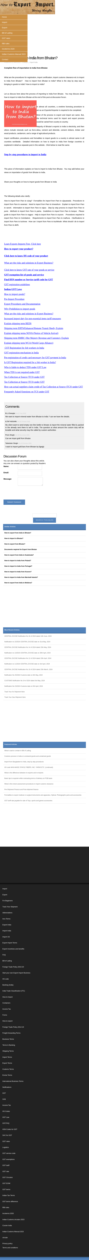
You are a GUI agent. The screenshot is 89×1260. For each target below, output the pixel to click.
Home (4, 17)
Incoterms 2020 (8, 49)
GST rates (6, 38)
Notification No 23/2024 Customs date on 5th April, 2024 (23, 686)
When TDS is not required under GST (22, 372)
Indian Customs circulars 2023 (13, 1219)
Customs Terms (8, 1069)
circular (5, 1237)
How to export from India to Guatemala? (19, 555)
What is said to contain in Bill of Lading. (17, 751)
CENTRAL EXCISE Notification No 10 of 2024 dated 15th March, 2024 (28, 669)
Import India (34, 62)
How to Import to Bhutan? (13, 538)
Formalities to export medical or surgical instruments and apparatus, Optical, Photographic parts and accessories (42, 795)
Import (4, 22)
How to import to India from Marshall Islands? (21, 577)
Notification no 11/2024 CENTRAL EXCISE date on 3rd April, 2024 (27, 664)
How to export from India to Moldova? (18, 583)
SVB (4, 1099)
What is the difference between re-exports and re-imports (23, 773)
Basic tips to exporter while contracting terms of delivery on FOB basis (28, 778)
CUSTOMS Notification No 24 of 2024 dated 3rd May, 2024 (24, 681)
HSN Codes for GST (9, 1129)
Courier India (7, 1225)
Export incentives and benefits (13, 949)
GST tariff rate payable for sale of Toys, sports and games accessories (28, 801)
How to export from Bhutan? (14, 544)
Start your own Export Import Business (16, 973)
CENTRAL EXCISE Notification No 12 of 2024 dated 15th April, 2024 (27, 658)
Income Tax (6, 1009)
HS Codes (6, 1111)
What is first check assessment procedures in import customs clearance (28, 784)
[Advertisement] (44, 35)
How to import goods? (14, 294)
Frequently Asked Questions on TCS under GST (26, 391)
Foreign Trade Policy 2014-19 (13, 1027)
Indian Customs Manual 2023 (14, 54)
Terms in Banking (8, 1045)
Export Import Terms (9, 943)
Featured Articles (10, 744)
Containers (6, 1003)
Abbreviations (7, 913)
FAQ (4, 955)
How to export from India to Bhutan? (17, 533)
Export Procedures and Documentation (22, 304)
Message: (8, 479)
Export (4, 28)
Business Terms (8, 1039)
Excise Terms (7, 1075)
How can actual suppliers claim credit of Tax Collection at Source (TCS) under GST (43, 386)
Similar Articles (10, 527)
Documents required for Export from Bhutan (20, 549)
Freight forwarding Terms (11, 1033)
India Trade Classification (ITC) (13, 991)
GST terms (6, 1189)
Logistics (5, 1147)
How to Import (7, 997)
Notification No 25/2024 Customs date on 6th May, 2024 (23, 675)
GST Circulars (7, 1177)
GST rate (5, 1171)
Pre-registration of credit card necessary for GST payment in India (35, 357)
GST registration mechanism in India (21, 352)
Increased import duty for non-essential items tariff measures (32, 318)
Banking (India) (7, 985)
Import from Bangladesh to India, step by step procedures (24, 762)
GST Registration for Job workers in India (24, 348)
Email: (6, 473)
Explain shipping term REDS (18, 323)
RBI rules (5, 44)
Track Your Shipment (10, 907)
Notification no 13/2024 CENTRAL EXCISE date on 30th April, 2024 (27, 653)
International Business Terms (12, 1081)
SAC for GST (7, 1135)
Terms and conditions (10, 1248)
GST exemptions (8, 1159)
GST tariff (5, 1165)
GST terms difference (10, 1201)
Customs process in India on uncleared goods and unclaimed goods (27, 756)
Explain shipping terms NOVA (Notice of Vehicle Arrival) (31, 333)
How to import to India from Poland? (17, 560)
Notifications (6, 1087)
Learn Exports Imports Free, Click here (22, 244)
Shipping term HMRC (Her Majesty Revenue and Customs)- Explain (36, 338)
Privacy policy (7, 1243)
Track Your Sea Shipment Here (15, 697)
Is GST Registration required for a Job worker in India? (30, 362)
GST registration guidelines (17, 284)
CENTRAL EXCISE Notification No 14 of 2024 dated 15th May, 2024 (27, 647)
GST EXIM (6, 1183)
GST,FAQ (5, 1123)
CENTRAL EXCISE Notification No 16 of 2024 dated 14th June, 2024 (28, 636)
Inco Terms (6, 919)
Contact (5, 59)
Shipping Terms (8, 1051)
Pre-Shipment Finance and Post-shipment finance (21, 789)
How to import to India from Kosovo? (18, 572)
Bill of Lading (7, 33)
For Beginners (7, 901)
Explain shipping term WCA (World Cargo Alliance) (28, 343)
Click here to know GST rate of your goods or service (29, 270)
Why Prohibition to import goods (19, 309)
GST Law (5, 1117)
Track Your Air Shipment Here (14, 692)
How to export (7, 1021)
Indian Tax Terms (8, 1195)
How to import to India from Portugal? (18, 566)
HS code (5, 979)
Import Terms (7, 1057)
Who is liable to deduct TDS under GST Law (25, 367)
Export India (6, 925)
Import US (6, 937)
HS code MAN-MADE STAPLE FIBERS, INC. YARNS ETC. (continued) (28, 767)
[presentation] (23, 493)
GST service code (8, 1153)
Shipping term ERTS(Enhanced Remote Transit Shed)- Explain (33, 328)
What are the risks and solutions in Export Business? (28, 263)
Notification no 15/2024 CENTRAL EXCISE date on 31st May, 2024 (27, 642)
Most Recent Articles (12, 630)
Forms (4, 1015)
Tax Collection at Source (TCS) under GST (24, 377)
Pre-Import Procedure (14, 299)
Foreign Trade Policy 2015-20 (13, 967)
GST (4, 1093)
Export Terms (7, 1063)
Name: (6, 466)
